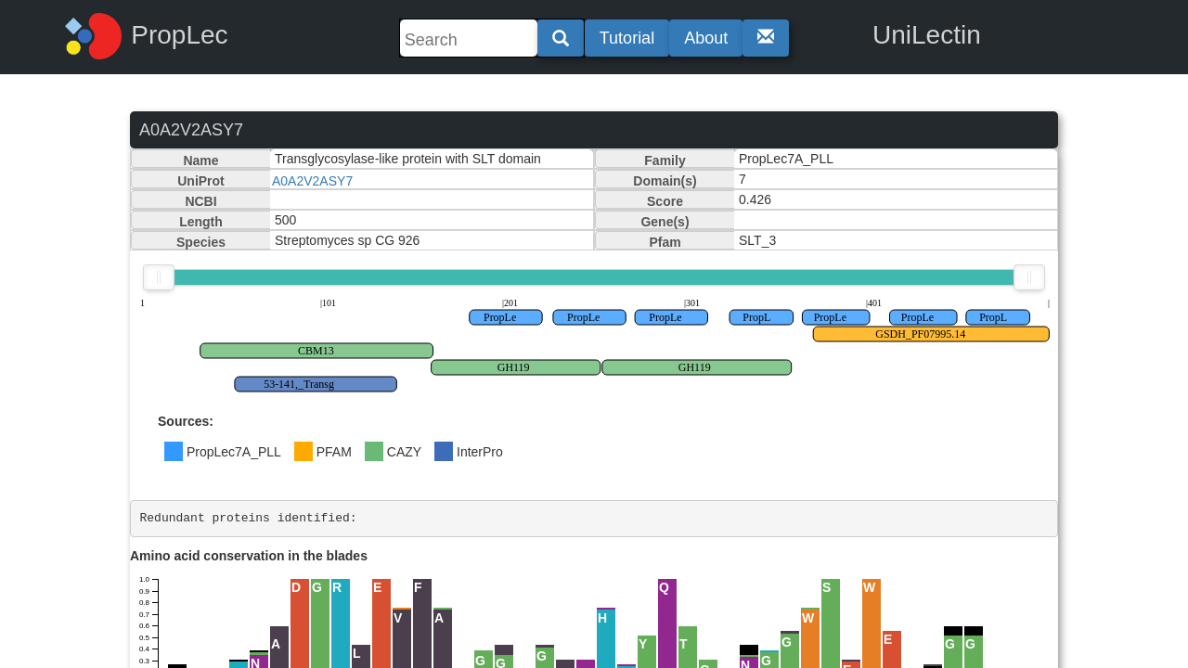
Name (200, 160)
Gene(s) (664, 221)
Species (201, 242)
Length (201, 221)
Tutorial (627, 38)
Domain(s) (664, 180)
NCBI (200, 201)
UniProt (201, 180)
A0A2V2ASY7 (312, 180)
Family (664, 160)
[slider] (158, 277)
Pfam (664, 242)
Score (665, 201)
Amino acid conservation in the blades (249, 555)
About (706, 38)
